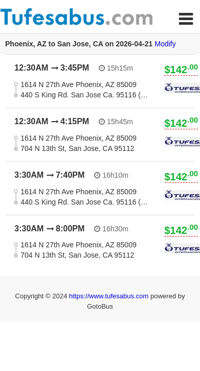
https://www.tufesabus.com (109, 296)
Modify (165, 44)
